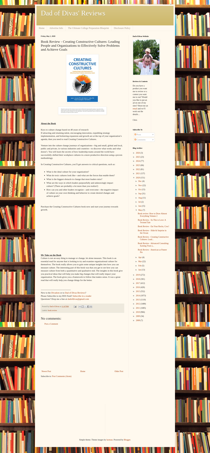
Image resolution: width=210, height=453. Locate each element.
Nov (140, 185)
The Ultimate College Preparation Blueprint (88, 28)
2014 (138, 296)
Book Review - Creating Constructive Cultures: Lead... (153, 238)
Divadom (55, 292)
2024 (138, 161)
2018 (138, 279)
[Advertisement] (82, 347)
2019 (138, 275)
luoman (109, 440)
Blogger (127, 440)
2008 (138, 320)
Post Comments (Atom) (61, 376)
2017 (138, 283)
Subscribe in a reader (81, 296)
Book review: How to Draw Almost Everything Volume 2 (152, 214)
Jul (139, 202)
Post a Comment (51, 324)
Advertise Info (56, 28)
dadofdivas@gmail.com (78, 299)
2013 (138, 300)
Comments (140, 140)
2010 (138, 312)
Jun (140, 206)
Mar (140, 261)
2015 (138, 291)
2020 (138, 178)
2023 (138, 165)
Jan (139, 270)
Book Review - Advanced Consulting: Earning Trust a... (153, 244)
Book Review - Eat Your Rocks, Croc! (153, 226)
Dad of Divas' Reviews (73, 13)
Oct (140, 189)
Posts (137, 135)
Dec (140, 181)
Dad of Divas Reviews (75, 292)
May (140, 210)
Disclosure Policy (122, 28)
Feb (140, 266)
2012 (138, 304)
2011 (138, 308)
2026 (138, 153)
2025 (138, 157)
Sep (140, 193)
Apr (140, 257)
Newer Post (46, 371)
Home (41, 28)
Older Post (119, 371)
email (135, 109)
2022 (138, 169)
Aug (140, 198)
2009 (138, 316)
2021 (138, 173)
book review (52, 310)
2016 (138, 287)
